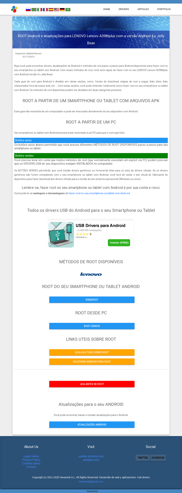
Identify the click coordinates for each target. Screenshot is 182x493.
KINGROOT (92, 299)
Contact (31, 466)
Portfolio (164, 9)
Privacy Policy (31, 459)
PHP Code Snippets (77, 491)
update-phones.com (90, 456)
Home (106, 9)
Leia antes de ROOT (92, 384)
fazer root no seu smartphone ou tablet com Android (99, 193)
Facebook (158, 457)
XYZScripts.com (106, 491)
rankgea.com (91, 459)
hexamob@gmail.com (91, 481)
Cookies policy (31, 463)
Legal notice (31, 456)
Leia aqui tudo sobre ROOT (92, 352)
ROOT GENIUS (92, 326)
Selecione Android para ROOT (92, 361)
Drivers (124, 9)
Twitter (143, 457)
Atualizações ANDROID (91, 424)
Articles (143, 9)
